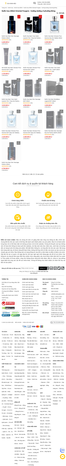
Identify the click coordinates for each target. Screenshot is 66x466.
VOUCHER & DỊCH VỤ (19, 365)
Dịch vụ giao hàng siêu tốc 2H (30, 303)
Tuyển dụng (5, 297)
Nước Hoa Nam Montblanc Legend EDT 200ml (52, 100)
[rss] (62, 268)
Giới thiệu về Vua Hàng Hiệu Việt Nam (10, 283)
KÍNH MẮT (30, 386)
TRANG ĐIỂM (43, 348)
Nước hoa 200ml (18, 7)
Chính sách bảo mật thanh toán (30, 294)
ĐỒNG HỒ (17, 402)
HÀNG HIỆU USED (32, 426)
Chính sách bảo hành (28, 284)
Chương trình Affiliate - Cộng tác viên (10, 292)
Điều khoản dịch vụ (27, 298)
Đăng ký (43, 268)
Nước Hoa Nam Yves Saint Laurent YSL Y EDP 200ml (52, 68)
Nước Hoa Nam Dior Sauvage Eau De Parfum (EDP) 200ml (53, 131)
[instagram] (51, 268)
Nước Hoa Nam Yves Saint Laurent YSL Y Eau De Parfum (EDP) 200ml (32, 37)
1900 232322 (47, 4)
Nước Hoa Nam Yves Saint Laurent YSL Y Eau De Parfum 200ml (10, 100)
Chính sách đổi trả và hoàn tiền (30, 289)
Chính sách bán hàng (28, 282)
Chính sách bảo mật (27, 296)
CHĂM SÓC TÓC (31, 403)
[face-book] (47, 268)
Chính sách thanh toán (28, 291)
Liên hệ (4, 300)
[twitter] (58, 268)
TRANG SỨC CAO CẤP (57, 333)
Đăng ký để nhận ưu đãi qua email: (10, 268)
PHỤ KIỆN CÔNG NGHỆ (31, 333)
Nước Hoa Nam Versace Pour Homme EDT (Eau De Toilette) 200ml (10, 132)
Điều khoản (18, 322)
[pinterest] (55, 268)
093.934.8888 (46, 2)
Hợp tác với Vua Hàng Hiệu (9, 289)
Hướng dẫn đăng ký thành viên (30, 305)
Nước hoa (10, 7)
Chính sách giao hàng (28, 287)
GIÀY (41, 393)
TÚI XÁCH (4, 331)
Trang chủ (4, 7)
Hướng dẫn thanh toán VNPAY (10, 295)
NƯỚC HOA (30, 351)
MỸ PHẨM (29, 431)
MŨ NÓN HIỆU (18, 422)
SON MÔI (42, 331)
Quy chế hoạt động (7, 286)
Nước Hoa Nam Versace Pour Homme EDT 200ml (31, 68)
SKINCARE (17, 331)
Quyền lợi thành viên (27, 308)
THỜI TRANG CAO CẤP (6, 365)
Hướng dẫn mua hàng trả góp (30, 310)
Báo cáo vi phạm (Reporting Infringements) (29, 313)
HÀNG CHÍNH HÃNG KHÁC (58, 362)
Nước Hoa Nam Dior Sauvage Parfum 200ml (10, 37)
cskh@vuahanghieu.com (57, 294)
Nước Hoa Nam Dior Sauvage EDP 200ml (31, 100)
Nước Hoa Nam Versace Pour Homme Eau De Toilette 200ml (53, 37)
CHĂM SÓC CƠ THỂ (20, 448)
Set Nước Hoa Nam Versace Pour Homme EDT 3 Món (11, 68)
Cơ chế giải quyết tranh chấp (30, 301)
